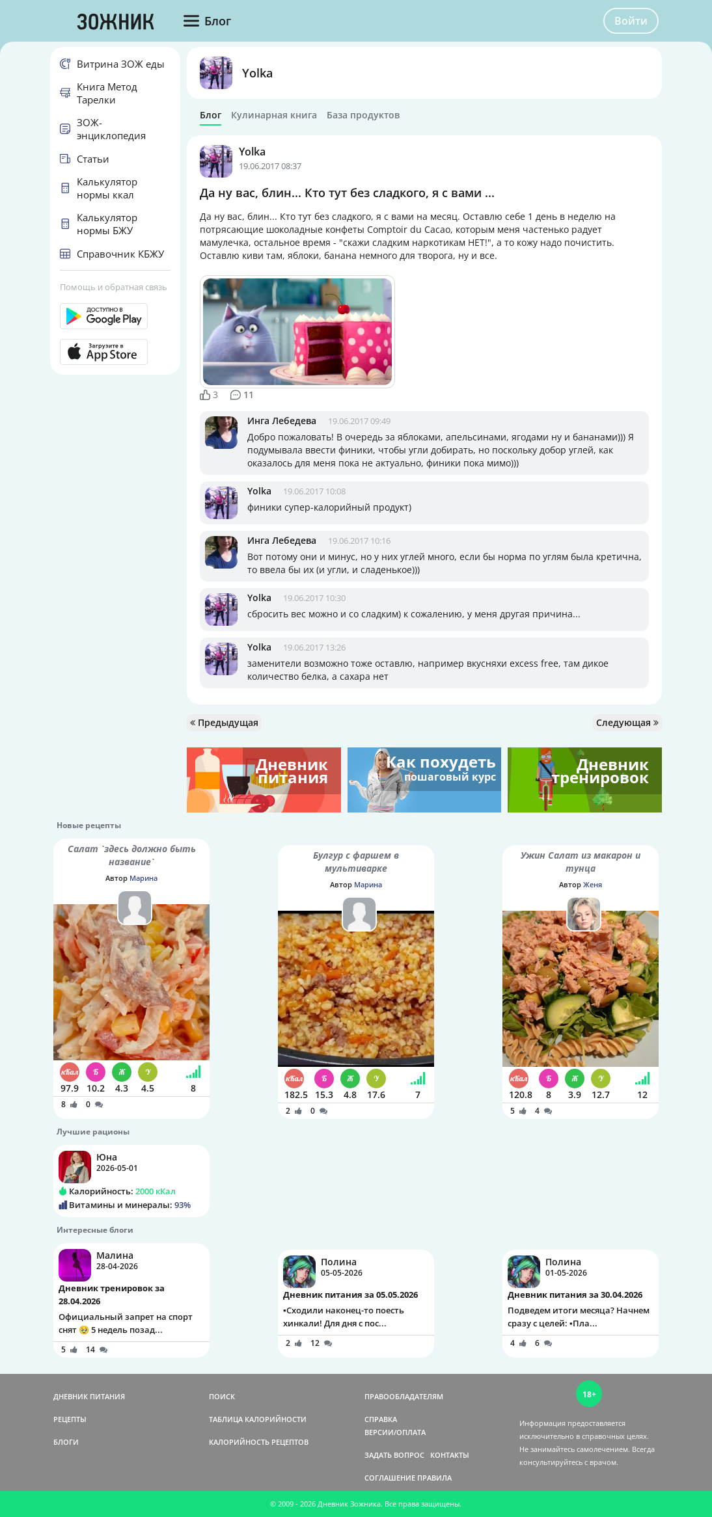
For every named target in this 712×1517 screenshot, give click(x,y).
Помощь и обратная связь (113, 287)
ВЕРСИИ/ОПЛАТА (395, 1432)
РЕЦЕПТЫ (70, 1419)
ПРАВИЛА (434, 1478)
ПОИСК (222, 1396)
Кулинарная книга (274, 115)
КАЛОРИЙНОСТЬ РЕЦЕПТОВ (258, 1442)
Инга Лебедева (281, 420)
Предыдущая (224, 722)
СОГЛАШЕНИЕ (389, 1478)
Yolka (257, 73)
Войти (631, 21)
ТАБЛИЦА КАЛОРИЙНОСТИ (258, 1419)
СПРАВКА (380, 1419)
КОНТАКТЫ (449, 1455)
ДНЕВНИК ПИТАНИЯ (89, 1396)
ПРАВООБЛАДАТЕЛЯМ (403, 1396)
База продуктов (363, 115)
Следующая (627, 722)
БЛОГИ (66, 1442)
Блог (210, 115)
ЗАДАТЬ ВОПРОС (394, 1455)
